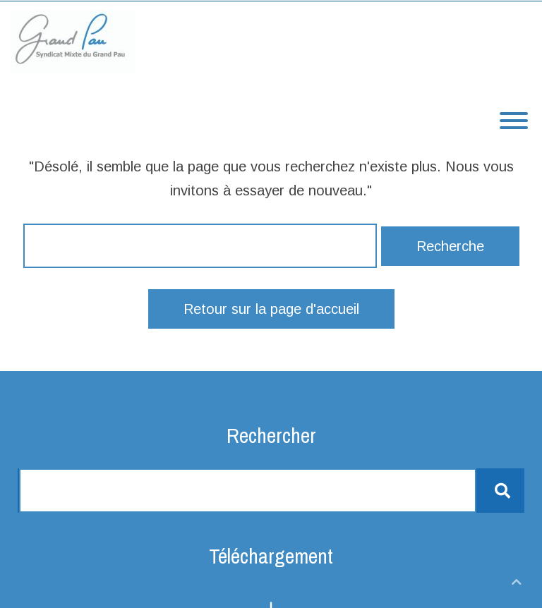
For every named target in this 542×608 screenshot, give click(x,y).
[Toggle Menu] (514, 120)
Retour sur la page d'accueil (271, 309)
